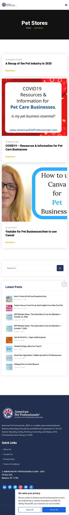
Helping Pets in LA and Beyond (26, 364)
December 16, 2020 (15, 59)
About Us (7, 449)
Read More (10, 71)
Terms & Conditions (12, 464)
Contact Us (8, 454)
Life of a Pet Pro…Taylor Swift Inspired (29, 337)
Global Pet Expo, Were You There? (28, 346)
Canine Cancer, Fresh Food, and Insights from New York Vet (38, 305)
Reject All (29, 510)
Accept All (54, 510)
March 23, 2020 (13, 142)
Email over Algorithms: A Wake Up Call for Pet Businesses (37, 355)
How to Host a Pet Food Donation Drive (30, 296)
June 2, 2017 (12, 228)
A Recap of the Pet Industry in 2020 (29, 63)
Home (28, 28)
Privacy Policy (9, 459)
